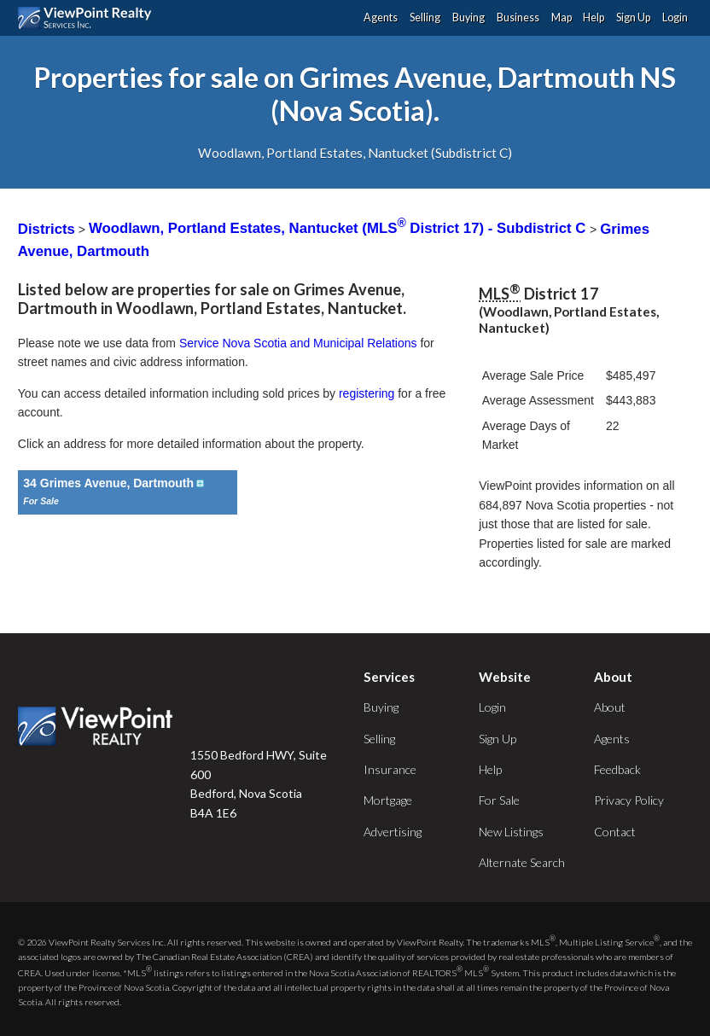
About (610, 707)
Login (675, 17)
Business (518, 17)
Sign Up (633, 17)
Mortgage (388, 800)
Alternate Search (522, 862)
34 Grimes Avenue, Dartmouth (115, 483)
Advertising (393, 831)
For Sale (499, 800)
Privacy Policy (629, 800)
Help (593, 17)
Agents (381, 17)
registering (366, 393)
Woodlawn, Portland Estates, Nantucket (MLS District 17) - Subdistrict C (339, 228)
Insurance (390, 769)
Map (561, 17)
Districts (46, 228)
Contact (615, 831)
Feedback (617, 769)
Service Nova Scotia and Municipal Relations (298, 343)
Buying (468, 17)
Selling (425, 17)
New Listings (511, 831)
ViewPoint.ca (89, 18)
